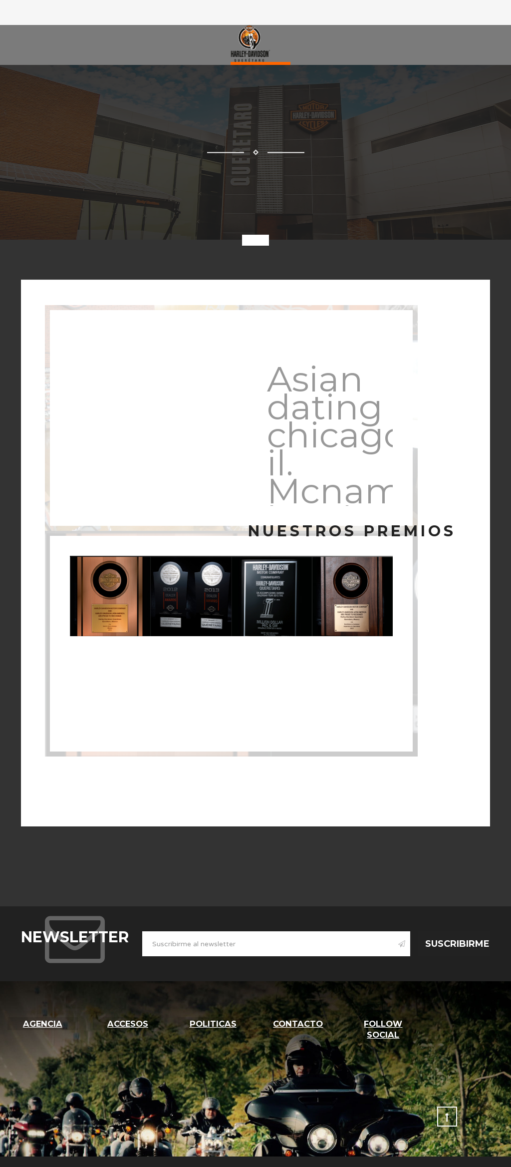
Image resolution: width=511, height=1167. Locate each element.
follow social (383, 1028)
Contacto (297, 1022)
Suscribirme (457, 943)
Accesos (127, 1022)
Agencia (42, 1022)
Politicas (213, 1022)
